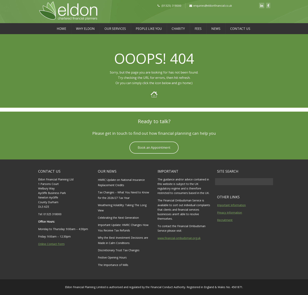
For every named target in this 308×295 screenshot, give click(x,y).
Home (61, 28)
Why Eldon (85, 28)
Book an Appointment (154, 147)
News (215, 28)
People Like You (149, 28)
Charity (178, 28)
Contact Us (240, 28)
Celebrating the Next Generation (118, 217)
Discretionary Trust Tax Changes (118, 250)
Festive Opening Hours (112, 257)
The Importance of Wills (113, 265)
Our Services (115, 28)
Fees (198, 28)
